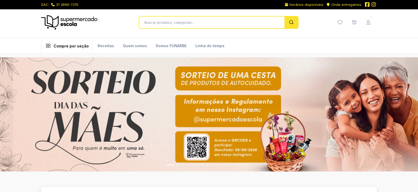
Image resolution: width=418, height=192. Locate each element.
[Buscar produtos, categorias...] (213, 22)
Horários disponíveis (304, 4)
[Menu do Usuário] (368, 22)
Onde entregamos (343, 4)
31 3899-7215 (65, 4)
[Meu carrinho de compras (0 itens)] (354, 22)
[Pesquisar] (291, 22)
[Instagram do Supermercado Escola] (374, 5)
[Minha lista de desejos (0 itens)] (340, 22)
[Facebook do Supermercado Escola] (367, 5)
